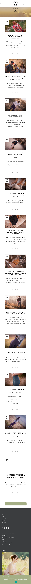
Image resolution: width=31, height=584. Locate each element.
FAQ (3, 541)
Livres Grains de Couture (7, 544)
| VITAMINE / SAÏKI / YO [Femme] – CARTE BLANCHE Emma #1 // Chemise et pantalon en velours (15, 273)
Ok (15, 581)
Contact (3, 524)
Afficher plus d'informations (16, 504)
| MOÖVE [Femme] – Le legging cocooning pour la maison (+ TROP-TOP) (15, 195)
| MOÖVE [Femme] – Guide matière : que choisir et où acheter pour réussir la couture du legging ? (15, 476)
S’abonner (4, 522)
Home (3, 516)
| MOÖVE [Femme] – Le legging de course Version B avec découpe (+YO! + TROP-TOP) (15, 352)
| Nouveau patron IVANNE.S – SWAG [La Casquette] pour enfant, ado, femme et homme (15, 78)
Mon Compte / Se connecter (8, 537)
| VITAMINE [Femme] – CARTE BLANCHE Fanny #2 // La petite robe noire (15, 232)
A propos (4, 518)
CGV (3, 539)
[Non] (29, 579)
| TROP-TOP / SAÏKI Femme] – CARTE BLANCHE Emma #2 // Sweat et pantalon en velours (15, 115)
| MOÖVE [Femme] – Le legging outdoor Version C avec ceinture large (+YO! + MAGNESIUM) (15, 391)
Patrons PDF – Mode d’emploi (8, 543)
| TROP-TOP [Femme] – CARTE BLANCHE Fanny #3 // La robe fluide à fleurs (15, 37)
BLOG (3, 520)
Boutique (4, 535)
